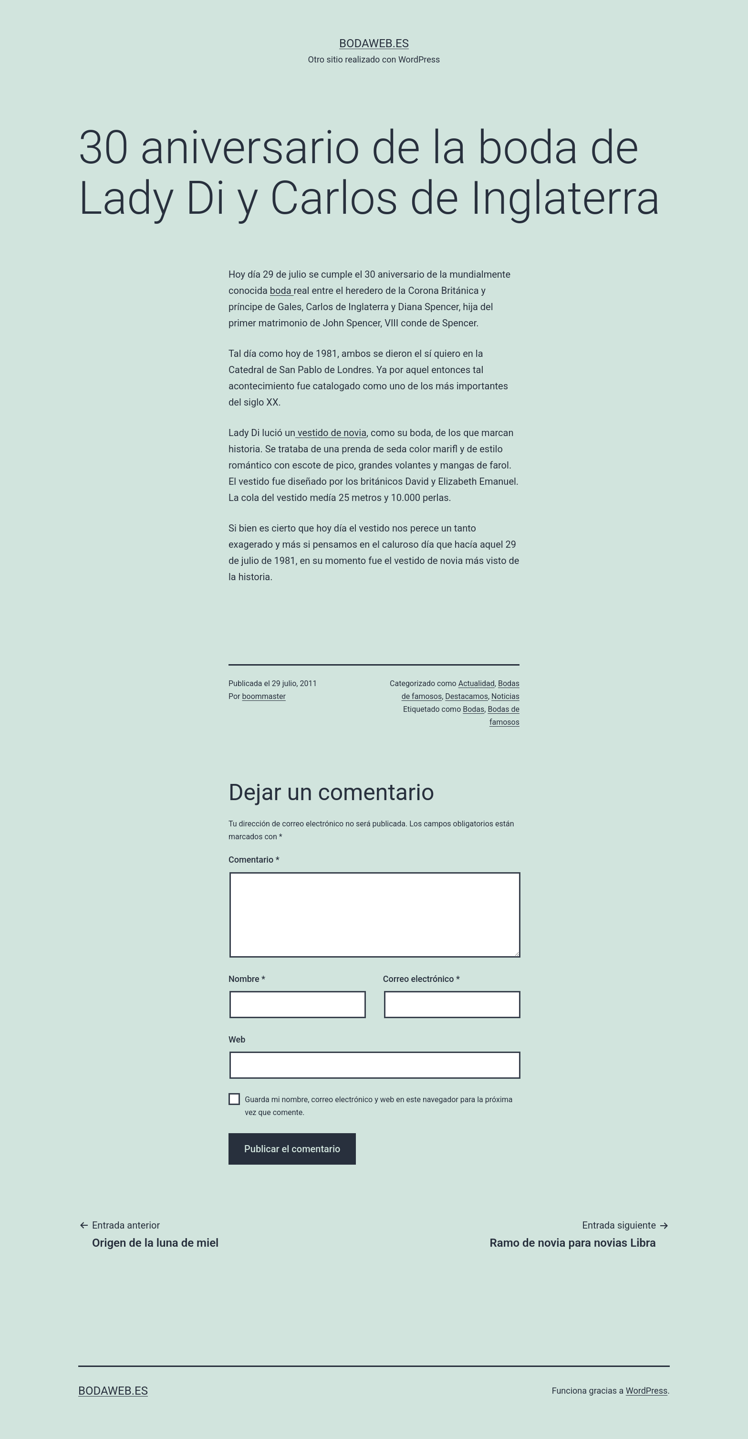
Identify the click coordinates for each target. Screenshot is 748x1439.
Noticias (505, 696)
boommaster (264, 696)
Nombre (247, 979)
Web (237, 1039)
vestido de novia (330, 432)
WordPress (646, 1391)
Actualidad (476, 683)
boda (282, 290)
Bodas (473, 709)
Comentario (254, 860)
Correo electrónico (421, 979)
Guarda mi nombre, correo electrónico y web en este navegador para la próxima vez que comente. (378, 1106)
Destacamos (466, 696)
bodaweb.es (374, 43)
